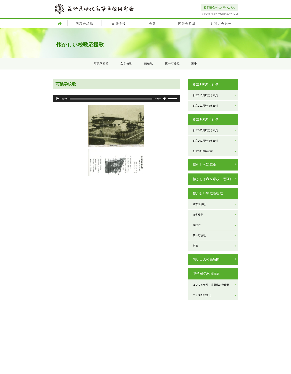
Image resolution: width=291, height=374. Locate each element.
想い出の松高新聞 (206, 259)
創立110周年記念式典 (205, 95)
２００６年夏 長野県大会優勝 (211, 284)
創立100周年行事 (205, 119)
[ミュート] (164, 98)
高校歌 (148, 63)
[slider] (111, 99)
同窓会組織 (85, 23)
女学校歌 (126, 63)
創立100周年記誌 (203, 151)
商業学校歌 (101, 63)
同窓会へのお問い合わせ (220, 7)
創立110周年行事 (205, 84)
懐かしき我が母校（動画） (213, 179)
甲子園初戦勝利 (202, 295)
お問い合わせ (221, 23)
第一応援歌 (172, 63)
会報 (152, 23)
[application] (116, 98)
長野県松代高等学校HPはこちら (219, 14)
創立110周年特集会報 (205, 105)
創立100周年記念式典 (205, 130)
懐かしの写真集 (204, 165)
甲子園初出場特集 (206, 274)
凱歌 (194, 63)
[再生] (57, 98)
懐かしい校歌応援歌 (208, 193)
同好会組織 (187, 23)
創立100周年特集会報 (205, 140)
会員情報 (119, 23)
